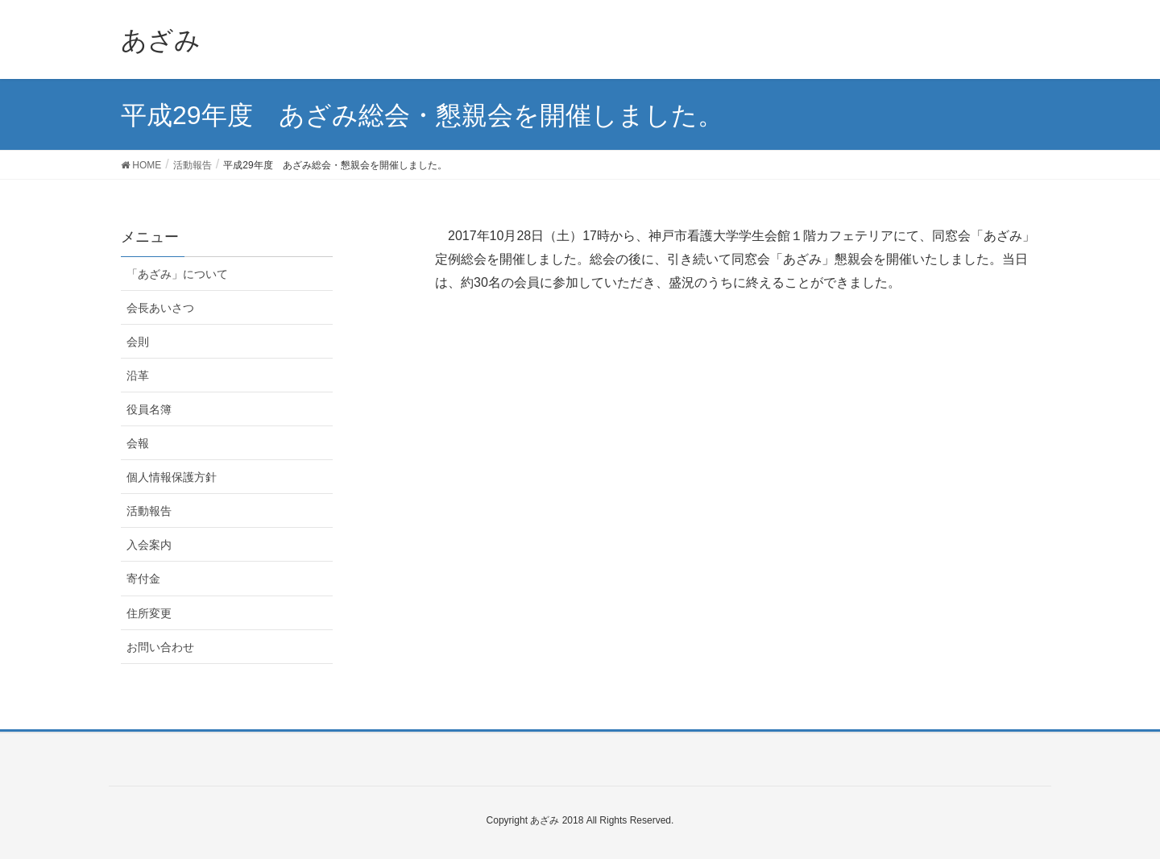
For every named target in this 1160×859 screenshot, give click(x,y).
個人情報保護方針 (171, 477)
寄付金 (143, 578)
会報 (137, 443)
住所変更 (149, 613)
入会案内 (149, 544)
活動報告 (149, 510)
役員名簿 (149, 409)
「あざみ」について (177, 274)
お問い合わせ (160, 647)
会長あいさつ (160, 307)
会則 (137, 341)
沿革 (137, 375)
